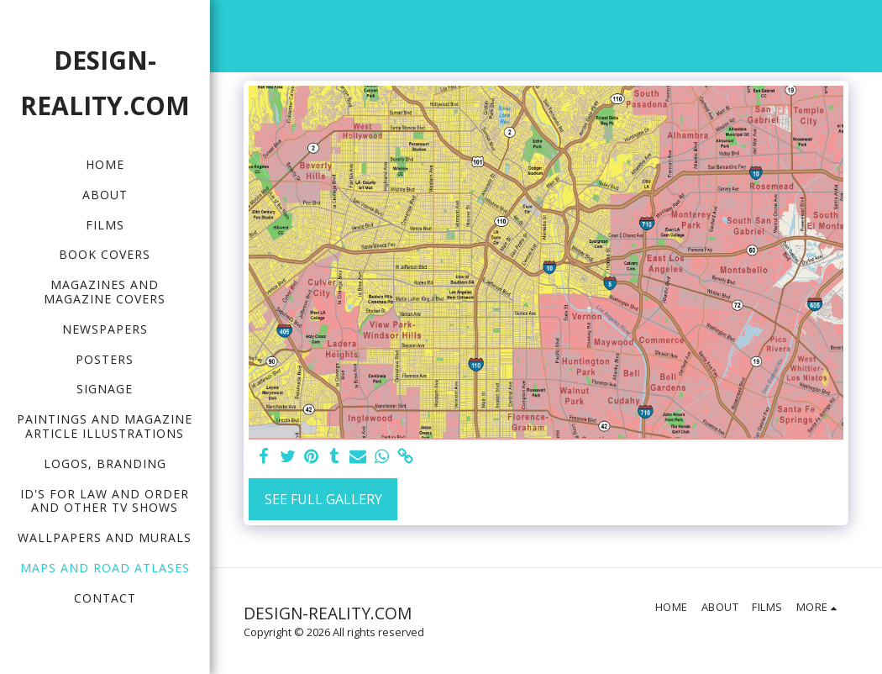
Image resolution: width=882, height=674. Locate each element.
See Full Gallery (323, 499)
